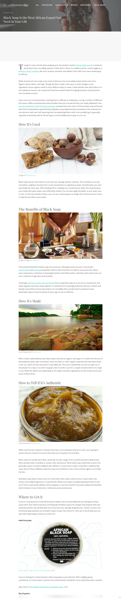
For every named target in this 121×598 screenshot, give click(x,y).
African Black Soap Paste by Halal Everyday (34, 570)
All (37, 5)
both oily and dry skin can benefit (41, 283)
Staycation (47, 5)
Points (74, 5)
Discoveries (85, 5)
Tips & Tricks (99, 5)
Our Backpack (61, 5)
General (8, 13)
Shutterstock (31, 175)
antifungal (37, 270)
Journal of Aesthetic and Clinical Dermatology (37, 106)
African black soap (83, 65)
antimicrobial (24, 270)
